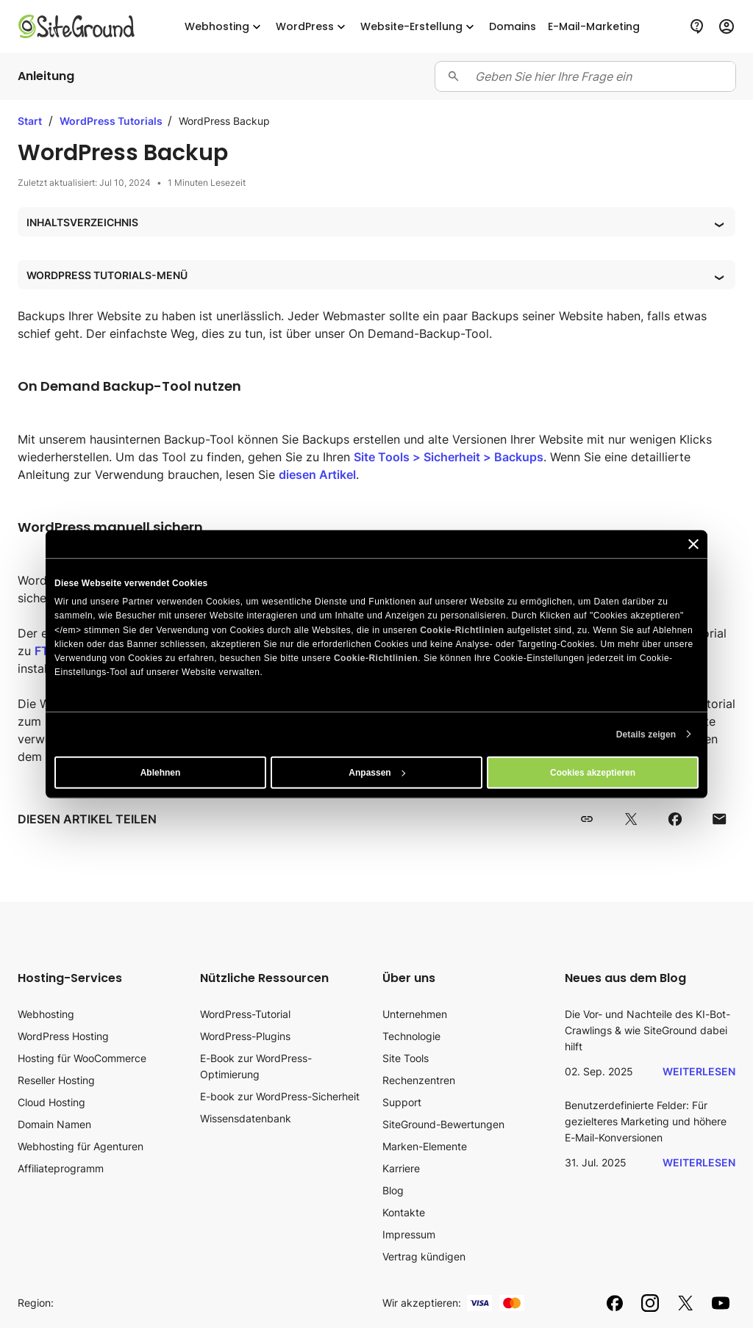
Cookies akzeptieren (592, 772)
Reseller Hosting (56, 1080)
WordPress (312, 27)
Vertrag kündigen (423, 1256)
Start (30, 121)
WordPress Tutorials (112, 121)
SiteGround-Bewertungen (443, 1124)
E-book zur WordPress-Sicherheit (280, 1096)
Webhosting (224, 27)
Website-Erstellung (418, 27)
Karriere (401, 1168)
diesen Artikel (317, 474)
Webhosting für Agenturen (80, 1146)
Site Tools (405, 1058)
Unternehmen (414, 1014)
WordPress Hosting (63, 1036)
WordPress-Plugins (245, 1036)
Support (401, 1102)
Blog (393, 1190)
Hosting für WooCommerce (82, 1058)
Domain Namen (54, 1124)
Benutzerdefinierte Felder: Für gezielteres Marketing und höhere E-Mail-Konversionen (646, 1121)
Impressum (408, 1234)
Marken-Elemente (424, 1146)
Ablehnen (160, 772)
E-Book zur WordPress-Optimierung (256, 1066)
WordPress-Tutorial (245, 1014)
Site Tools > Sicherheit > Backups (448, 457)
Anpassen (377, 772)
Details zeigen (646, 734)
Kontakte (403, 1212)
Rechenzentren (418, 1080)
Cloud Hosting (51, 1102)
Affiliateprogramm (61, 1168)
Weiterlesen (699, 1071)
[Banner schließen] (693, 544)
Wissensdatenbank (245, 1118)
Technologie (411, 1036)
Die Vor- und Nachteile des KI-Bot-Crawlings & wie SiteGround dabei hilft (647, 1030)
